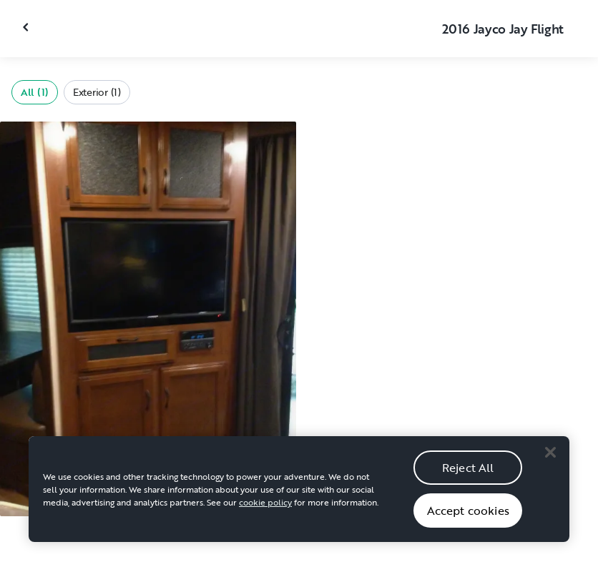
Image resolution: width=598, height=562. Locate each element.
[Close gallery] (27, 27)
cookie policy (265, 506)
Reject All (468, 471)
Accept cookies (468, 514)
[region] (299, 493)
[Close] (550, 456)
